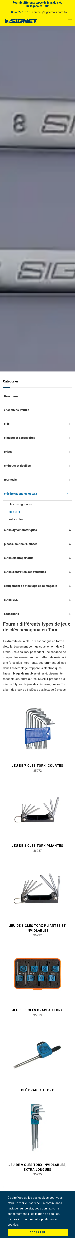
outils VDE (11, 600)
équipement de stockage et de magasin (30, 586)
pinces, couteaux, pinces (20, 544)
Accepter (37, 1232)
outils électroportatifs (18, 558)
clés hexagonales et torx (35, 181)
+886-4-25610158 (19, 12)
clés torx (14, 512)
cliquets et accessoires (19, 438)
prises (8, 452)
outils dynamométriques (20, 530)
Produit (38, 176)
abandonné (11, 614)
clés (7, 424)
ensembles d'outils (16, 410)
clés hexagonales (20, 504)
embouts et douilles (17, 465)
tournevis (10, 479)
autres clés (16, 519)
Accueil (24, 176)
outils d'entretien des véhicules (25, 572)
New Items (11, 396)
